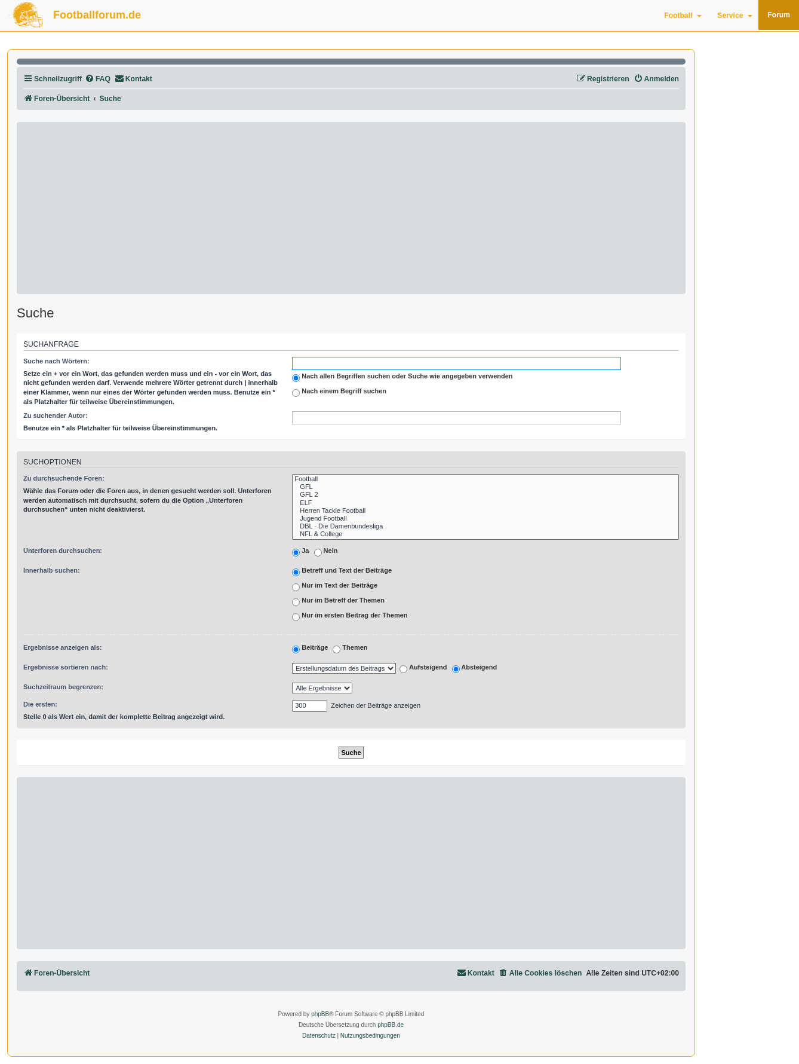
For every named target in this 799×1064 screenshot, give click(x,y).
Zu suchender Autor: (55, 415)
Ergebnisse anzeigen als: (62, 647)
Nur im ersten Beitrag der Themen (349, 616)
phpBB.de (390, 1025)
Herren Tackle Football (485, 511)
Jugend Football (485, 518)
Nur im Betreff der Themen (338, 601)
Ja (300, 552)
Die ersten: (40, 704)
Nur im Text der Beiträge (334, 586)
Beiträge (310, 648)
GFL (485, 487)
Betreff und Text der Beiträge (342, 571)
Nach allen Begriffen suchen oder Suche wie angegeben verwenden (402, 377)
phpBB (320, 1014)
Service (734, 15)
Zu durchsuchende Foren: (64, 478)
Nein (326, 552)
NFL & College (485, 534)
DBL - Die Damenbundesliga (485, 526)
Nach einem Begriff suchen (339, 392)
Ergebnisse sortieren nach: (65, 667)
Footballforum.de (97, 15)
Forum (778, 15)
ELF (485, 503)
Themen (350, 648)
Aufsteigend (423, 669)
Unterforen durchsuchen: (62, 550)
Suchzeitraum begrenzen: (63, 686)
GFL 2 (485, 495)
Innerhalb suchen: (51, 570)
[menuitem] (97, 79)
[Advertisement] (351, 208)
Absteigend (474, 669)
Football (683, 15)
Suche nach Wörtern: (56, 361)
